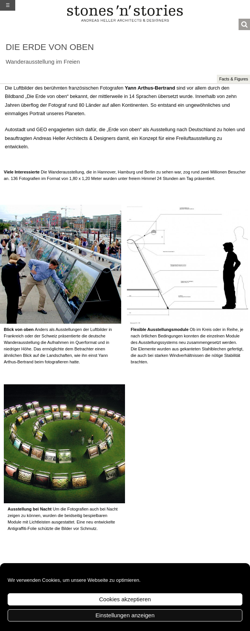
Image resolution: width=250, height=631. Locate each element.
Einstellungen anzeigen (124, 615)
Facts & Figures (233, 79)
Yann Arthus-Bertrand (150, 88)
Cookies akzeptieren (125, 599)
